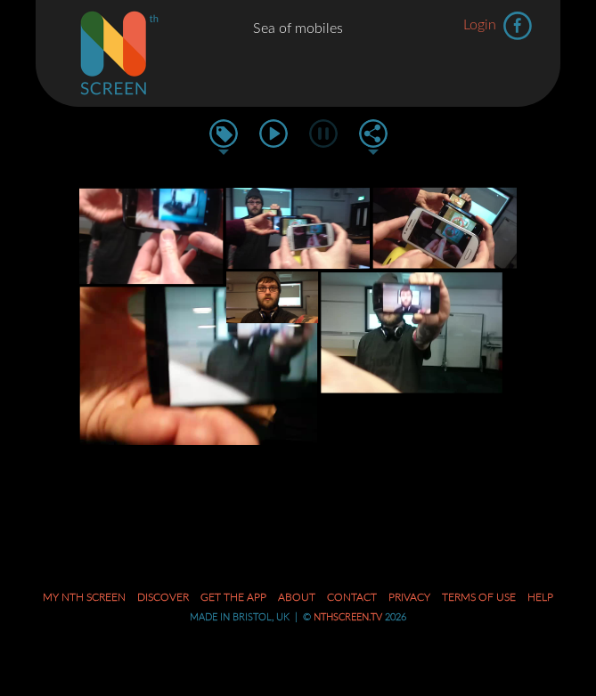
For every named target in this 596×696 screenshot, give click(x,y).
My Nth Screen (84, 597)
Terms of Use (479, 597)
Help (540, 597)
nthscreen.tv (348, 617)
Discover (163, 597)
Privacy (409, 597)
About (296, 597)
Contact (352, 597)
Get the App (233, 597)
